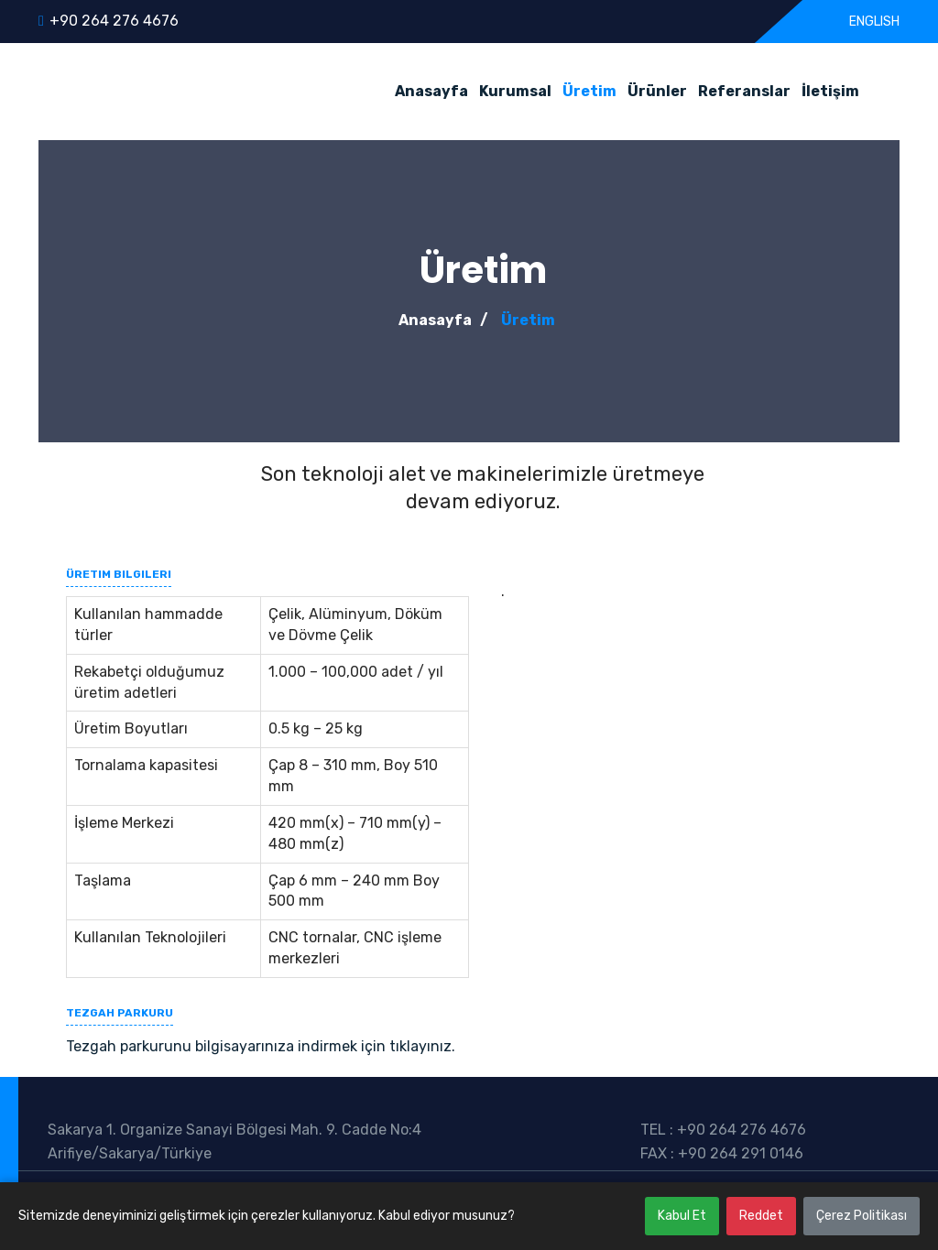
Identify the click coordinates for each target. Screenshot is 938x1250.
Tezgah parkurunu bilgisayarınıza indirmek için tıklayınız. (260, 1046)
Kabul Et (682, 1215)
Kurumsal (515, 91)
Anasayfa (431, 91)
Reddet (761, 1215)
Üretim (589, 91)
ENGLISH (873, 21)
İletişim (830, 91)
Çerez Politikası (861, 1215)
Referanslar (744, 91)
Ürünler (657, 91)
